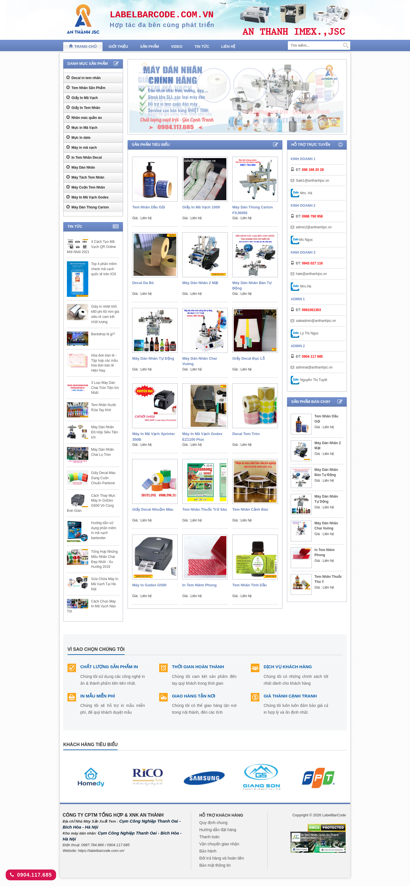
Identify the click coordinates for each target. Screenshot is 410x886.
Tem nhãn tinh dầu (249, 585)
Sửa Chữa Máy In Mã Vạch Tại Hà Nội (104, 584)
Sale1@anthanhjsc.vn (312, 181)
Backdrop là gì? (103, 334)
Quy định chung (213, 822)
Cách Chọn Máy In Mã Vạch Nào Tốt (91, 606)
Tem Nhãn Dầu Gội (148, 207)
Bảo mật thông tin (215, 865)
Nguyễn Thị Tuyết (309, 380)
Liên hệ (228, 46)
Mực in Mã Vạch (81, 127)
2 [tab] (234, 129)
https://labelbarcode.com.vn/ (101, 850)
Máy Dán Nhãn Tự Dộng (153, 358)
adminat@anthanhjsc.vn (314, 367)
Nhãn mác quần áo (84, 117)
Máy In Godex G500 (149, 585)
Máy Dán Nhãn (80, 167)
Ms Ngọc (302, 240)
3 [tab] (240, 128)
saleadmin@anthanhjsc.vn (316, 321)
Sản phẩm (149, 46)
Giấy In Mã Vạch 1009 (201, 207)
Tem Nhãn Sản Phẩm (85, 87)
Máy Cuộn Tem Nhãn (85, 187)
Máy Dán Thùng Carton (87, 207)
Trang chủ (83, 46)
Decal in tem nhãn (83, 77)
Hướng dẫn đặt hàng (217, 829)
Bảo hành (207, 851)
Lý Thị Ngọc (305, 333)
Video (176, 46)
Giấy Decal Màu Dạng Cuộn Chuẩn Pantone (103, 478)
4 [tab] (245, 128)
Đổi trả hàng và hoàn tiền (221, 858)
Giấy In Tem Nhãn (83, 107)
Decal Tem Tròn (246, 434)
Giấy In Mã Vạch (82, 97)
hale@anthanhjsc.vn (311, 274)
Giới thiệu (118, 46)
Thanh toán (209, 837)
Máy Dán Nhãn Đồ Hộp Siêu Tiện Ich (104, 432)
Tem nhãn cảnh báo (250, 509)
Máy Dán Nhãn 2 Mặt (200, 283)
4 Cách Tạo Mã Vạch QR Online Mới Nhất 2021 (91, 247)
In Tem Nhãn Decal (84, 157)
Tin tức (201, 46)
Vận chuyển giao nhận (219, 844)
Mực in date (78, 137)
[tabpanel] (236, 97)
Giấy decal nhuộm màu (152, 509)
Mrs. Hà (301, 193)
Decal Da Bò (143, 283)
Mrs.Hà (301, 286)
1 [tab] (228, 128)
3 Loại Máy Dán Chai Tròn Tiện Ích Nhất (105, 388)
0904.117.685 (31, 875)
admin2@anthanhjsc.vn (314, 227)
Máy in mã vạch (81, 147)
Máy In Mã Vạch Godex (87, 197)
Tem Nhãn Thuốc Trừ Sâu (204, 509)
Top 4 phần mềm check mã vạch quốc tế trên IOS (104, 269)
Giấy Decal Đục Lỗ (248, 358)
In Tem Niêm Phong (199, 585)
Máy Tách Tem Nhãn (85, 177)
